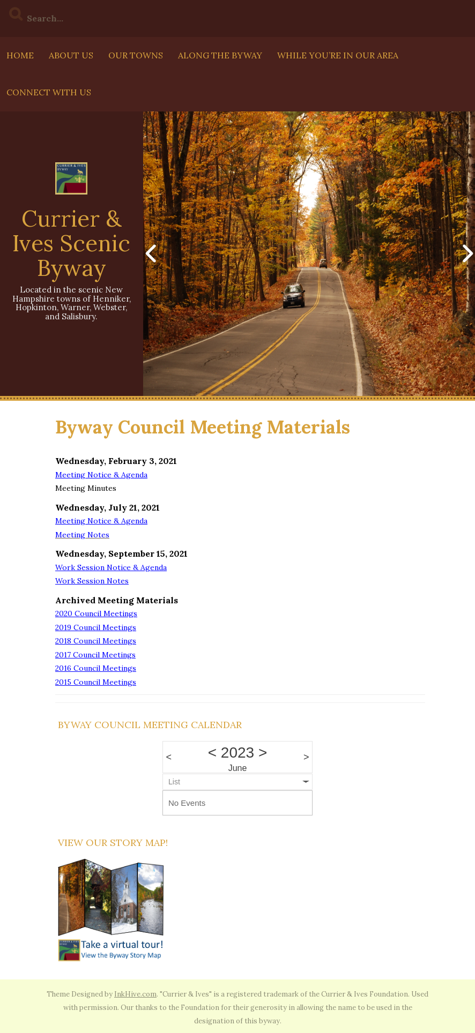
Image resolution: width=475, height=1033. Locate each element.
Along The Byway (220, 55)
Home (20, 55)
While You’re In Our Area (337, 55)
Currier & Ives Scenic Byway (71, 243)
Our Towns (135, 55)
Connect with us (48, 92)
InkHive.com (135, 994)
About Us (71, 55)
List (174, 781)
